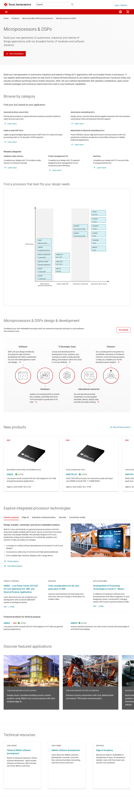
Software (23, 346)
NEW (15, 623)
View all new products (120, 427)
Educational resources (89, 389)
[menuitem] (120, 11)
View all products (15, 54)
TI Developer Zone (67, 346)
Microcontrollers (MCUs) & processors (37, 18)
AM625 (74, 623)
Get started (123, 330)
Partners (111, 346)
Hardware (45, 389)
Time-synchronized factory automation (90, 682)
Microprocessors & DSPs (66, 18)
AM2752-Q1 (90, 463)
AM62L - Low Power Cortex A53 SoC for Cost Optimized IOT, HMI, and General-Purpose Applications (21, 589)
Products (15, 18)
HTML (12, 607)
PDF (5, 607)
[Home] (17, 4)
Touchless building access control (31, 682)
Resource (111, 765)
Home (6, 18)
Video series (22, 765)
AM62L (31, 463)
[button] (6, 11)
